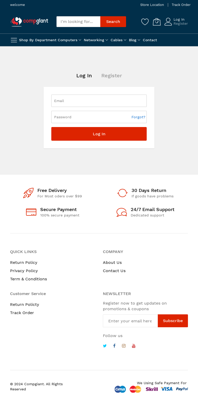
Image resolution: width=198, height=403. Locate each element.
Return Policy (23, 262)
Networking (94, 40)
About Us (112, 262)
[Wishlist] (145, 21)
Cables (116, 40)
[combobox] (78, 21)
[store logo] (29, 22)
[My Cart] (157, 21)
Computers (67, 40)
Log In (179, 19)
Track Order (181, 5)
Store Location (152, 5)
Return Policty (24, 304)
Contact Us (114, 270)
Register (181, 23)
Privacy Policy (24, 270)
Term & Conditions (28, 278)
